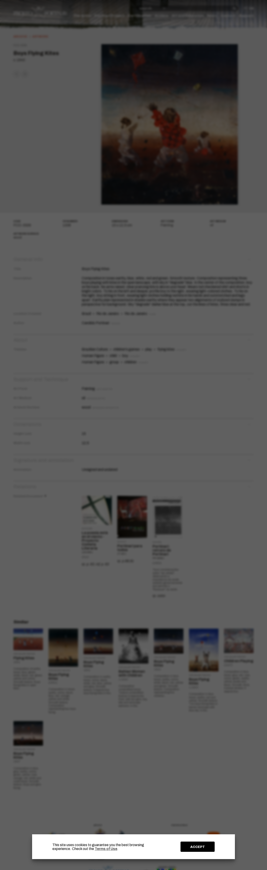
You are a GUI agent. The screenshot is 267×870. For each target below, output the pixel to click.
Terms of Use (106, 849)
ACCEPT (197, 847)
